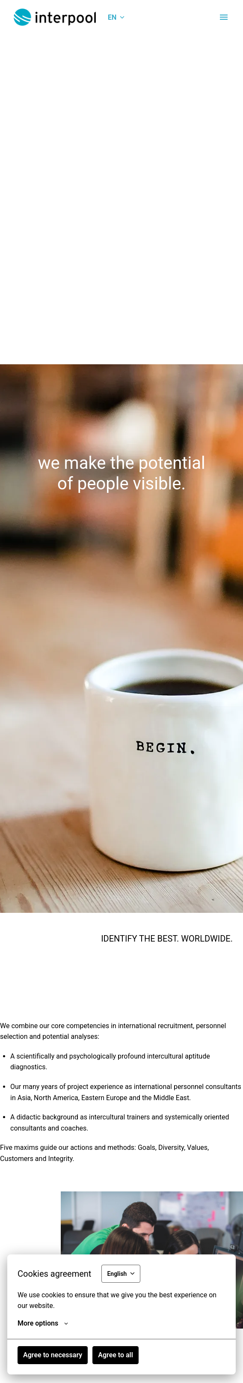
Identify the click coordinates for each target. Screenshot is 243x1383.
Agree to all (115, 1355)
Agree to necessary (52, 1355)
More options (43, 1323)
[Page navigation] (224, 17)
